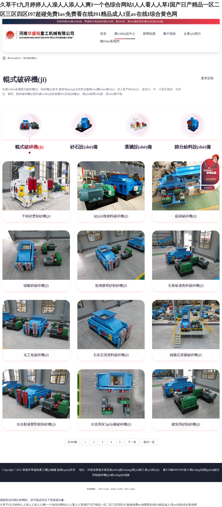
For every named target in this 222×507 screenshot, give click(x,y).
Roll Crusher (104, 489)
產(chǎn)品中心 (124, 33)
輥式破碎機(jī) (30, 58)
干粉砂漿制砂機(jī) (36, 216)
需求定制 (207, 78)
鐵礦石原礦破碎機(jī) (186, 355)
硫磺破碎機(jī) (186, 216)
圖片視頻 (169, 33)
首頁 (103, 33)
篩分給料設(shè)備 (192, 147)
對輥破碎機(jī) (101, 475)
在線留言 (208, 187)
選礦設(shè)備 (138, 147)
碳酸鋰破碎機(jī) (36, 285)
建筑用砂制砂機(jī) (186, 424)
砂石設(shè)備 (83, 147)
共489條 (72, 442)
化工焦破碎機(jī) (36, 355)
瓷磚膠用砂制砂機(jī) (111, 285)
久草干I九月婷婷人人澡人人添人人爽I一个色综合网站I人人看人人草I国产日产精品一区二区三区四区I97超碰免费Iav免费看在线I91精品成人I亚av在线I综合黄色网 (98, 504)
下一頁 (132, 442)
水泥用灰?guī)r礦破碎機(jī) (111, 424)
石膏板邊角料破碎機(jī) (185, 285)
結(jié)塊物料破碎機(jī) (111, 216)
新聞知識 (149, 33)
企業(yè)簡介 (192, 33)
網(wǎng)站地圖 (120, 475)
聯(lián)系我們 (109, 41)
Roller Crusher (117, 489)
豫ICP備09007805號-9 (176, 469)
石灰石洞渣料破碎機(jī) (111, 355)
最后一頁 (149, 442)
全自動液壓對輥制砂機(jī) (36, 424)
